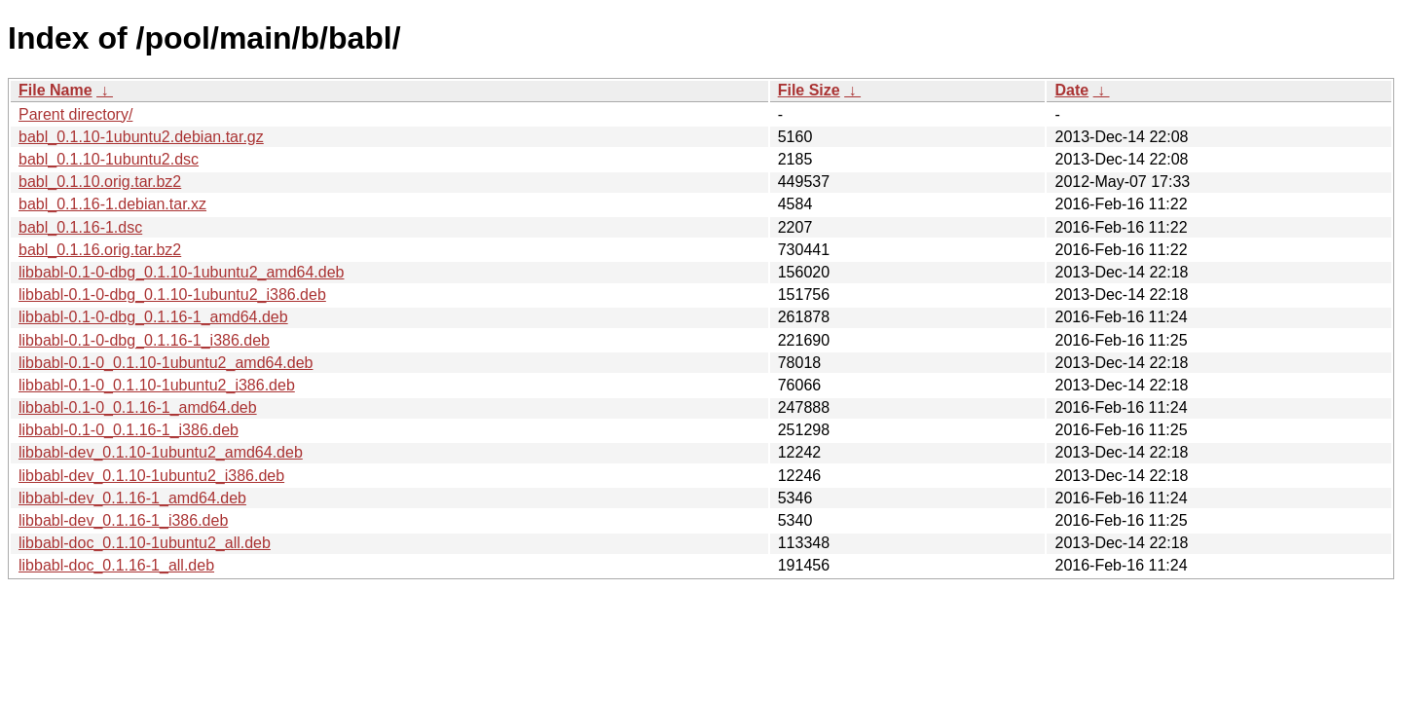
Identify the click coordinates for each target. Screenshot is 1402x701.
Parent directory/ (75, 114)
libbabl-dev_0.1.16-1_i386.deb (123, 520)
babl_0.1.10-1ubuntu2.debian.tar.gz (141, 137)
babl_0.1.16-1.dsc (80, 227)
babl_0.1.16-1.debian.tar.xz (112, 204)
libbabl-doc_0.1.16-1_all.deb (116, 565)
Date (1071, 90)
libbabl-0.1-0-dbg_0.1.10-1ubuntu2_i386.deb (172, 294)
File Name (55, 90)
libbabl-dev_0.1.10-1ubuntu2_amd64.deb (160, 452)
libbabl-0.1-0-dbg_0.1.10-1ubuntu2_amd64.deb (181, 272)
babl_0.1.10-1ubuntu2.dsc (108, 159)
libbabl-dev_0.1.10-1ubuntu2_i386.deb (151, 475)
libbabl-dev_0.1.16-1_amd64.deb (132, 498)
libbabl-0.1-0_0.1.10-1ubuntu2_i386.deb (156, 385)
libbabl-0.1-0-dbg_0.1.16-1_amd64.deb (153, 317)
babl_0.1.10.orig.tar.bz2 (99, 181)
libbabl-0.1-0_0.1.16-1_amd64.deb (137, 407)
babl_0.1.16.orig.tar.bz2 (99, 249)
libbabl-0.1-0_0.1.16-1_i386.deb (128, 430)
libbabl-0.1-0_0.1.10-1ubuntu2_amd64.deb (165, 362)
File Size (809, 90)
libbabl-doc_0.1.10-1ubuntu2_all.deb (144, 543)
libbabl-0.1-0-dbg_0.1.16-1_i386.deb (144, 340)
